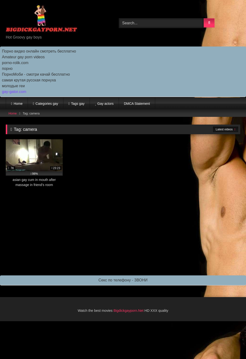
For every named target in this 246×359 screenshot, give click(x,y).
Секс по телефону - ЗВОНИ (123, 280)
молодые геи (13, 86)
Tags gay (78, 104)
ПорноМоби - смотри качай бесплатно (36, 74)
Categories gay (47, 104)
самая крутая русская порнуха (29, 80)
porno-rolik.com (15, 63)
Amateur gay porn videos (23, 57)
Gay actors (105, 104)
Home (18, 104)
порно (7, 68)
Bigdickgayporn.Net (129, 310)
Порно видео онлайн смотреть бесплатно (39, 51)
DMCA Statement (137, 104)
